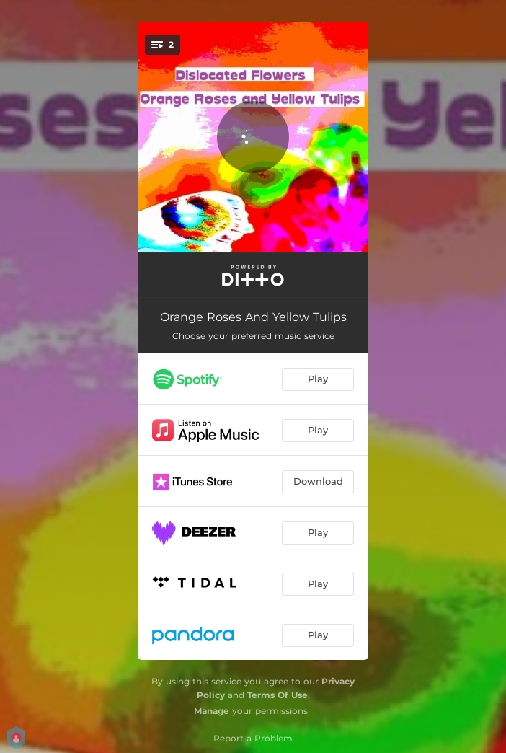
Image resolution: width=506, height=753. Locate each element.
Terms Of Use (277, 695)
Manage (211, 710)
